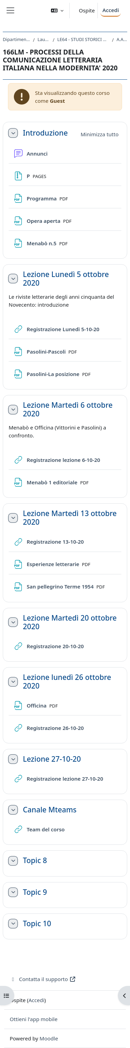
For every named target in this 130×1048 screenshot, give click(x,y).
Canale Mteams (50, 809)
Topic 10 (37, 923)
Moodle (49, 1038)
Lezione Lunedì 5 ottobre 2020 (66, 278)
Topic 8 (35, 860)
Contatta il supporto (43, 979)
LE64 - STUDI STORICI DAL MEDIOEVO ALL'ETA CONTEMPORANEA (83, 39)
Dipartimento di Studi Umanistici (16, 39)
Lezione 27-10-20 (52, 759)
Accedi (110, 10)
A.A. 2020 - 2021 (121, 39)
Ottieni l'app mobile (34, 1019)
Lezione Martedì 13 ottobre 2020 (70, 517)
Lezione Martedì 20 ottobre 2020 (70, 622)
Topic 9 (35, 892)
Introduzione (45, 133)
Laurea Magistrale (43, 39)
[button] (57, 10)
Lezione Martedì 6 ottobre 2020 (68, 409)
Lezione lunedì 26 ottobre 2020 (67, 681)
